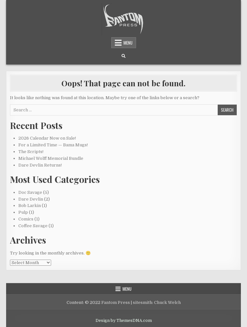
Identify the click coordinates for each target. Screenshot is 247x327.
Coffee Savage (33, 225)
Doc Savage (30, 192)
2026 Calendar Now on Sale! (47, 138)
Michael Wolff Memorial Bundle (50, 158)
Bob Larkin (29, 205)
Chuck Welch (167, 302)
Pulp (23, 212)
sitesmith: (143, 302)
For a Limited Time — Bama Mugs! (53, 144)
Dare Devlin (30, 199)
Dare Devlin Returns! (40, 165)
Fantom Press (115, 302)
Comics (25, 219)
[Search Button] (123, 56)
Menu (128, 42)
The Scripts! (30, 151)
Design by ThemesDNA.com (124, 320)
